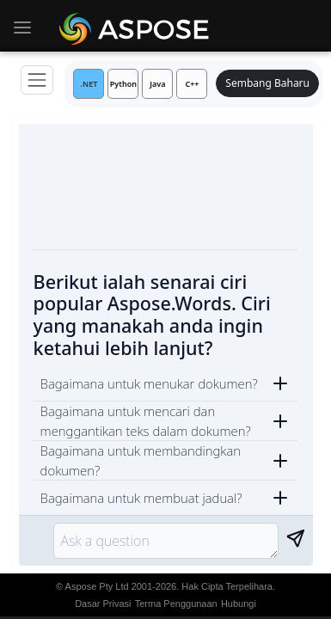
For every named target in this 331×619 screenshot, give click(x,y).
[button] (166, 383)
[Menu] (37, 80)
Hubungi (238, 603)
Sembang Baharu (267, 83)
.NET (89, 83)
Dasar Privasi (103, 603)
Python (123, 83)
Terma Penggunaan (176, 603)
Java (157, 83)
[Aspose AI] (137, 25)
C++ (192, 83)
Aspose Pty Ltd (97, 586)
